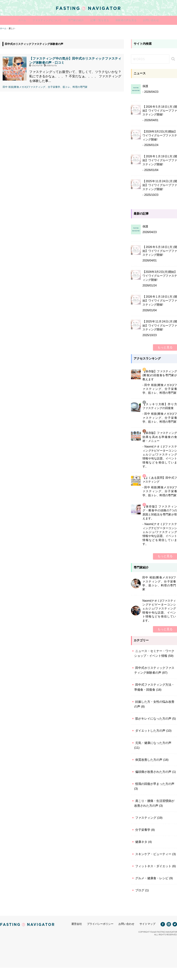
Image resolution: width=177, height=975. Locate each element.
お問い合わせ (163, 20)
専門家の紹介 (73, 20)
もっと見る (165, 347)
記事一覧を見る (102, 20)
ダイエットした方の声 (150, 730)
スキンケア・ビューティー (153, 853)
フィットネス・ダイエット (153, 865)
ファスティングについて (39, 20)
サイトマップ (147, 923)
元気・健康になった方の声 (153, 742)
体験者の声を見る (133, 20)
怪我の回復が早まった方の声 (154, 783)
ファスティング (145, 817)
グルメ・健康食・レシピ (151, 877)
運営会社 (76, 923)
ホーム (10, 20)
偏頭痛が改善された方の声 (153, 771)
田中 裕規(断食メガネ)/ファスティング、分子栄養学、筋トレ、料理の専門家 (45, 86)
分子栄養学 (142, 829)
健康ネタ (141, 841)
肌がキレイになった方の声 (153, 718)
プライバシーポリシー (100, 923)
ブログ (139, 890)
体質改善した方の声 (148, 759)
